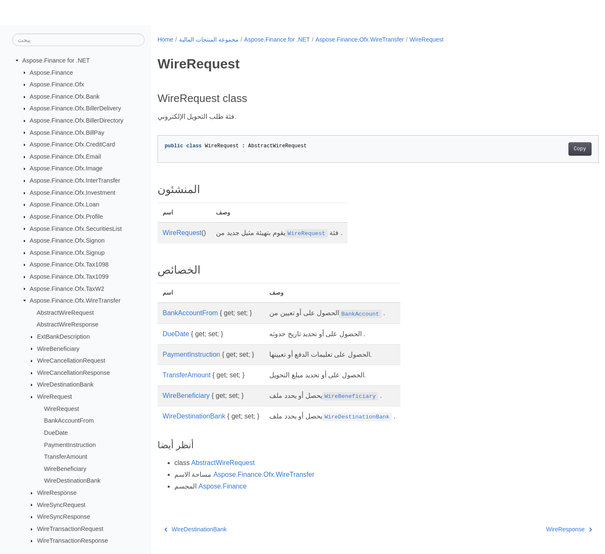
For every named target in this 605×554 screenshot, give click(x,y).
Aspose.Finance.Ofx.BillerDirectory (77, 120)
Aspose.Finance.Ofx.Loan (65, 204)
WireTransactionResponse (72, 540)
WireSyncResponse (63, 516)
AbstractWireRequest (65, 312)
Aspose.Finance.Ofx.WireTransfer (75, 300)
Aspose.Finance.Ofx (57, 84)
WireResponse (56, 492)
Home (165, 39)
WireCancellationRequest (71, 360)
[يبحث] (78, 40)
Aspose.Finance (51, 72)
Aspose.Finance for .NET (56, 60)
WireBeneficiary (58, 348)
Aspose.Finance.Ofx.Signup (67, 252)
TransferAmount (65, 456)
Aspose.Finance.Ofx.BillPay (67, 132)
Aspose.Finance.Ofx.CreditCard (72, 144)
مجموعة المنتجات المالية (209, 39)
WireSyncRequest (61, 504)
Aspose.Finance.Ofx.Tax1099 (69, 276)
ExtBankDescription (63, 336)
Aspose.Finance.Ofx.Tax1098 (69, 264)
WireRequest (54, 396)
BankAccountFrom (69, 420)
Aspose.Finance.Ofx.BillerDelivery (75, 108)
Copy (549, 149)
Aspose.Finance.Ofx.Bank (65, 96)
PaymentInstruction (70, 444)
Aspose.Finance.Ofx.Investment (73, 192)
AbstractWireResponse (67, 324)
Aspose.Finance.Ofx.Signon (67, 240)
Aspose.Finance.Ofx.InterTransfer (75, 180)
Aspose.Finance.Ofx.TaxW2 (67, 288)
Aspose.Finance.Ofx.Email (65, 156)
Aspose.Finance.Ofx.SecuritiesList (76, 228)
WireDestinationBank (65, 384)
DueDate (56, 432)
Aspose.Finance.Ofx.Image (66, 168)
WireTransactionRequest (70, 528)
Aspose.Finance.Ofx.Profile (66, 216)
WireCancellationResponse (73, 372)
